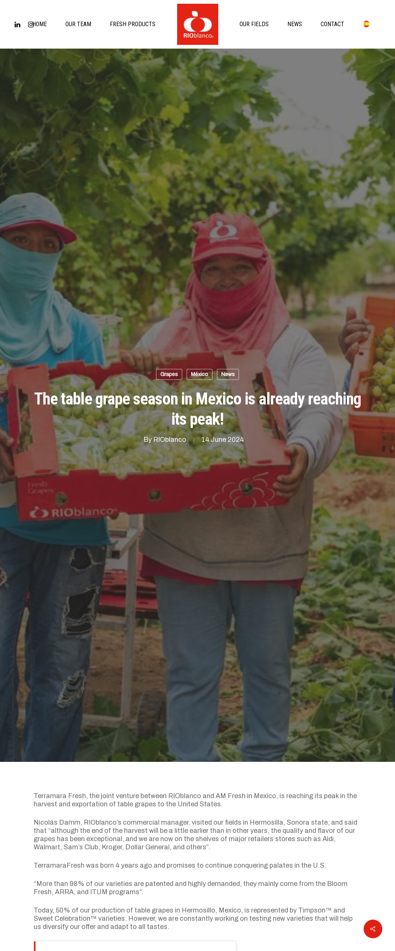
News (228, 374)
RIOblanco (169, 439)
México (199, 374)
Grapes (169, 374)
